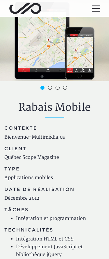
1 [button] (43, 88)
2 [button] (51, 88)
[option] (54, 40)
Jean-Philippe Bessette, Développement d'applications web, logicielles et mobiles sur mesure (25, 8)
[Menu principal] (95, 8)
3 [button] (58, 88)
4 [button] (66, 88)
